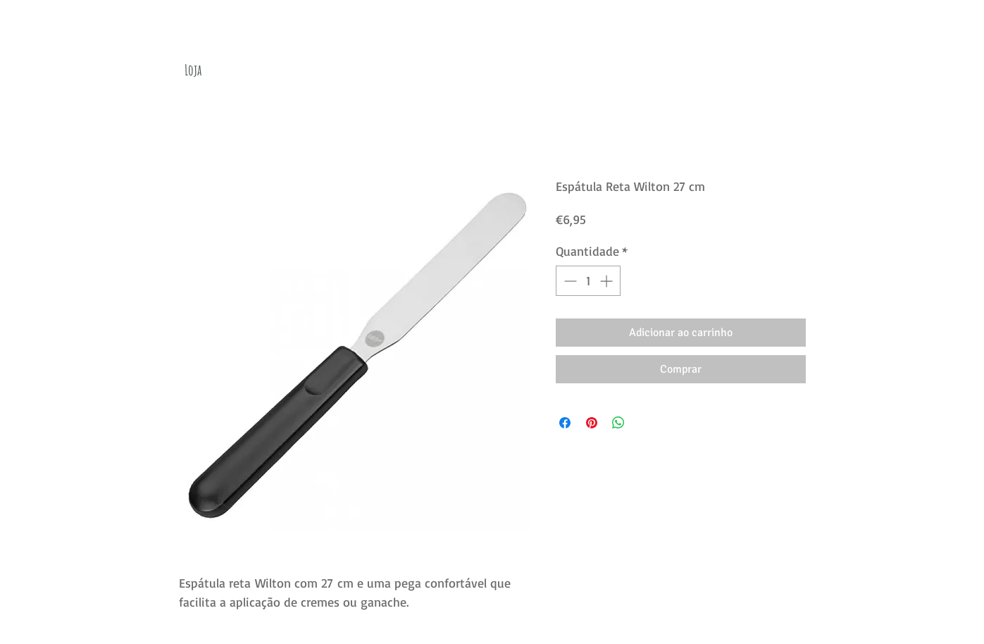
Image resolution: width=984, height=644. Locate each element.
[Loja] (193, 70)
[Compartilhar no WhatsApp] (618, 422)
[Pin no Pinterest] (591, 422)
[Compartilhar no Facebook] (564, 422)
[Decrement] (569, 280)
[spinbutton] (588, 280)
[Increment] (607, 280)
